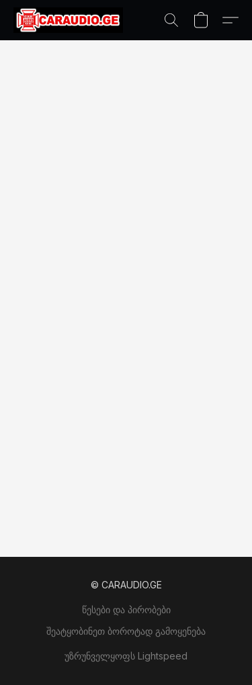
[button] (71, 20)
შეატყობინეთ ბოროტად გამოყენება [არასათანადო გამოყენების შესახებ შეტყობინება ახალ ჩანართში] (126, 631)
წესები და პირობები (126, 609)
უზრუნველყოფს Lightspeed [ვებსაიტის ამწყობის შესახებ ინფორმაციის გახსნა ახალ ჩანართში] (126, 656)
